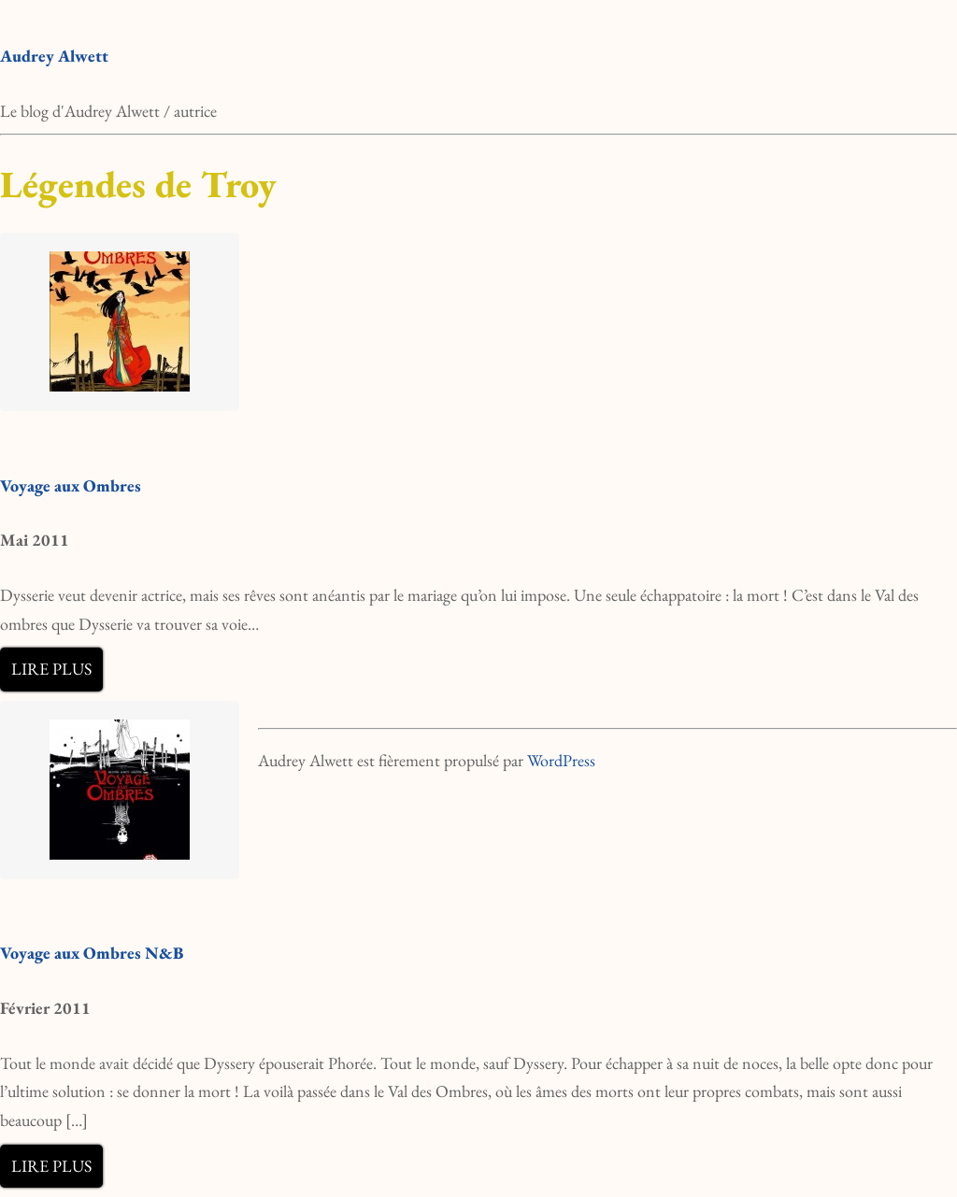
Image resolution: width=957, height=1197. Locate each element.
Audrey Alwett (54, 55)
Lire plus (51, 668)
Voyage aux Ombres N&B (91, 952)
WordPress (561, 760)
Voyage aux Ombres (70, 485)
